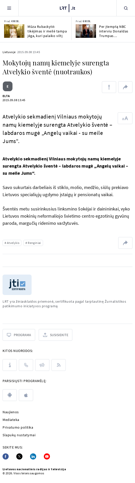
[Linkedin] (33, 456)
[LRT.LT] (67, 7)
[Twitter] (19, 456)
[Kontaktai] (26, 365)
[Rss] (58, 365)
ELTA (6, 96)
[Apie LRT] (10, 365)
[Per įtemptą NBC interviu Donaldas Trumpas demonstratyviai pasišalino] (86, 31)
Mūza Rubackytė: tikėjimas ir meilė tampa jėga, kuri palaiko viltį (47, 31)
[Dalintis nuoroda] (125, 87)
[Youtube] (47, 456)
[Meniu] (9, 8)
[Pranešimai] (42, 365)
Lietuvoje (9, 52)
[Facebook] (6, 456)
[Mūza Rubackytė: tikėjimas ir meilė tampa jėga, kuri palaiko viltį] (14, 31)
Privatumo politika (18, 427)
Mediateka (11, 419)
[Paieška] (126, 8)
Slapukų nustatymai (19, 435)
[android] (10, 395)
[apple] (26, 395)
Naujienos (11, 412)
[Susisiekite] (55, 335)
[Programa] (19, 335)
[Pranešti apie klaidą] (109, 87)
